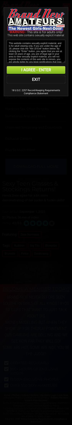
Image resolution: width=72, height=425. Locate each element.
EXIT (36, 79)
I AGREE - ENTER (36, 70)
